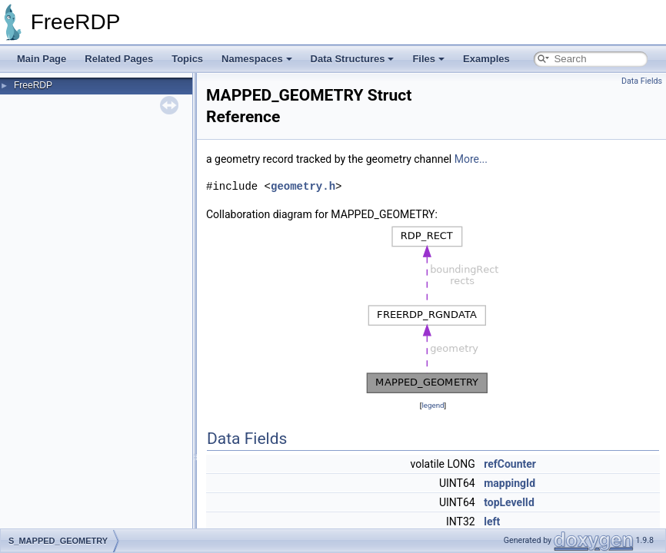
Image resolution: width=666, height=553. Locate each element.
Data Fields (641, 81)
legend (432, 405)
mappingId (509, 483)
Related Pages (119, 59)
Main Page (41, 59)
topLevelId (509, 502)
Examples (486, 59)
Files (428, 59)
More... (471, 159)
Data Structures (353, 59)
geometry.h (303, 186)
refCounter (510, 464)
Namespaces (256, 59)
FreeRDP (33, 85)
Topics (187, 59)
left (492, 521)
